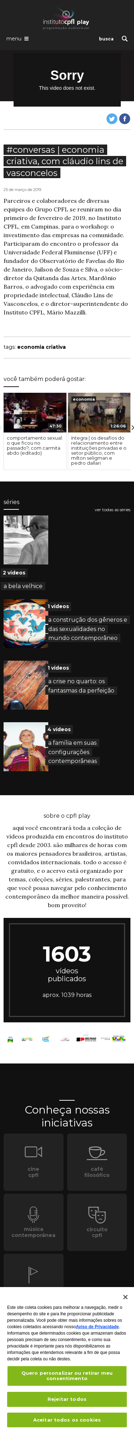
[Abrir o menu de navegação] (17, 38)
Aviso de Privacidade (97, 1329)
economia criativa (41, 346)
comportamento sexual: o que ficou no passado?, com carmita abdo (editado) (35, 445)
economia (84, 399)
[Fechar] (125, 1299)
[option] (35, 431)
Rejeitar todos (67, 1401)
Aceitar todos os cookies (67, 1422)
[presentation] (35, 412)
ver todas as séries (112, 509)
